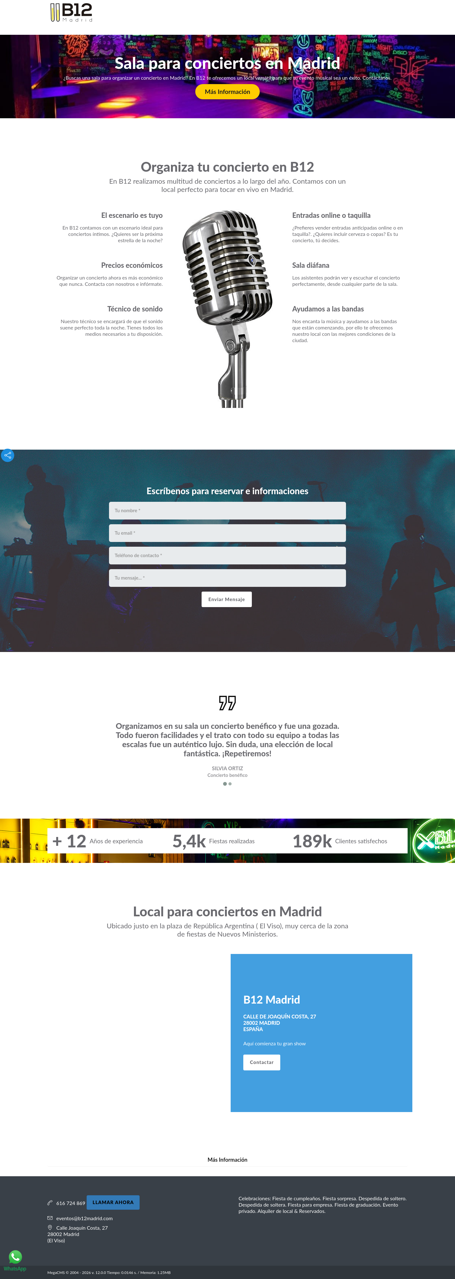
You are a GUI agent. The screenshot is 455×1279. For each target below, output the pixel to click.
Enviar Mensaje (226, 599)
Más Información (227, 91)
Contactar (262, 1062)
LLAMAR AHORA (113, 1202)
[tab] (227, 1159)
